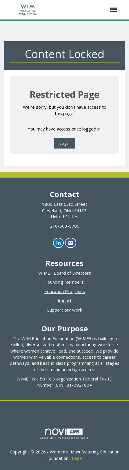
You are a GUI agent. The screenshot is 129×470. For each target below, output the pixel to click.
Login (64, 143)
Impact (65, 300)
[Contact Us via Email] (70, 243)
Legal (77, 458)
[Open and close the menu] (87, 10)
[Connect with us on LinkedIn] (58, 243)
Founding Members (64, 282)
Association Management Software (64, 433)
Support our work (64, 310)
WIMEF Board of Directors (64, 273)
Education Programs (64, 291)
